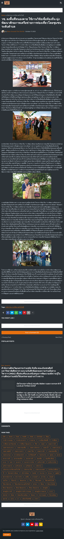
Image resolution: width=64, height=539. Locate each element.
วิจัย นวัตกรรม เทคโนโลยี (22, 484)
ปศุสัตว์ (57, 473)
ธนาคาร (18, 462)
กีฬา (36, 444)
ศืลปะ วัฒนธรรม (34, 488)
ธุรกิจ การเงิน (52, 462)
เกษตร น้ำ (46, 447)
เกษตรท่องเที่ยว (52, 451)
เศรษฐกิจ (45, 488)
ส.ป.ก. (51, 491)
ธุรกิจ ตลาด (18, 466)
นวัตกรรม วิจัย (28, 469)
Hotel (31, 436)
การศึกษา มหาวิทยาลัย (9, 444)
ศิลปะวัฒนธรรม (21, 488)
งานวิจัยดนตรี (32, 455)
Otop (47, 436)
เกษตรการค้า (41, 451)
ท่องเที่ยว (39, 458)
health (24, 436)
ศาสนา (35, 484)
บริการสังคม (25, 473)
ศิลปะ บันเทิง (51, 484)
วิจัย (30, 480)
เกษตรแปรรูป (7, 455)
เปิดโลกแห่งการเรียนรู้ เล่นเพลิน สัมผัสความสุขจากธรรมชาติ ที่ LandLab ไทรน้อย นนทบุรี (39, 385)
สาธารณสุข (42, 495)
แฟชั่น (27, 477)
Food (17, 436)
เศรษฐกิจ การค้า (7, 491)
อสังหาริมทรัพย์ (26, 499)
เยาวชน (43, 477)
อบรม (12, 499)
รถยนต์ (51, 477)
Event (10, 436)
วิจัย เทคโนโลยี (49, 480)
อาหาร (37, 499)
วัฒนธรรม (23, 480)
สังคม (12, 495)
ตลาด (58, 455)
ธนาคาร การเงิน (29, 462)
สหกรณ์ (5, 495)
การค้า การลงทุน (8, 440)
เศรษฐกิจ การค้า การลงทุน (23, 491)
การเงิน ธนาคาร (21, 440)
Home (3, 15)
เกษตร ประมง (56, 447)
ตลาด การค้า (6, 458)
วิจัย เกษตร (38, 480)
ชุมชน (51, 455)
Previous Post (6, 337)
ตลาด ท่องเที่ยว (18, 458)
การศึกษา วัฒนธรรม (25, 444)
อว (18, 499)
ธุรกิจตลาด (29, 466)
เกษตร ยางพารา (19, 451)
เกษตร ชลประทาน (8, 447)
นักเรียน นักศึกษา (53, 469)
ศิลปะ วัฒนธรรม (8, 488)
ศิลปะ (42, 484)
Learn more (39, 531)
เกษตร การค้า (52, 444)
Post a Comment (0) (32, 332)
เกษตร (43, 444)
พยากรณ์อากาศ (7, 477)
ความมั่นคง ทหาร (19, 455)
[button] (2, 3)
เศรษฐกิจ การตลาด (40, 491)
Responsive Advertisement (32, 10)
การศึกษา (54, 440)
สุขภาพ (5, 499)
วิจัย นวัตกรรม (7, 484)
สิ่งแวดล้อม (52, 495)
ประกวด (42, 473)
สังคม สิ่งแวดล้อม (22, 495)
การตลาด (32, 440)
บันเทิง (34, 473)
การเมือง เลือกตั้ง (43, 440)
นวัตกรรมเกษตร (40, 469)
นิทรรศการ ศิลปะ (13, 473)
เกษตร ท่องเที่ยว (21, 447)
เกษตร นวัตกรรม (35, 447)
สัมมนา (33, 495)
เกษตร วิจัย (30, 451)
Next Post (59, 337)
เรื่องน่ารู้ (13, 480)
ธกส (11, 462)
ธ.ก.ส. (4, 462)
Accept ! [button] (6, 534)
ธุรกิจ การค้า (41, 462)
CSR (4, 436)
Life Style (39, 436)
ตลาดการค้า (29, 458)
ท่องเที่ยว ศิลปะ (50, 458)
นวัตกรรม (38, 466)
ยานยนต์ (34, 477)
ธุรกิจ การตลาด (7, 466)
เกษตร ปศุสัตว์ (7, 451)
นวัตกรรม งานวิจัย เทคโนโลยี (15, 15)
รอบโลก (5, 480)
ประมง (50, 473)
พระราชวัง (18, 477)
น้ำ (4, 473)
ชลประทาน (42, 455)
